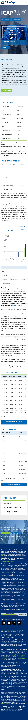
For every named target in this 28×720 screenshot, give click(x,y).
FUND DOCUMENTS (6, 90)
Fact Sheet (16, 20)
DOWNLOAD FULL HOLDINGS (14, 484)
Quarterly (21, 227)
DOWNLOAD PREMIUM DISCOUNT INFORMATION (14, 422)
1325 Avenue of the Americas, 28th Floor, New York (13, 529)
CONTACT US (6, 20)
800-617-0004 (18, 305)
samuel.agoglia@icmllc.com (8, 527)
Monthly (21, 230)
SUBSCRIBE (5, 533)
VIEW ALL (5, 48)
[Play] (14, 32)
